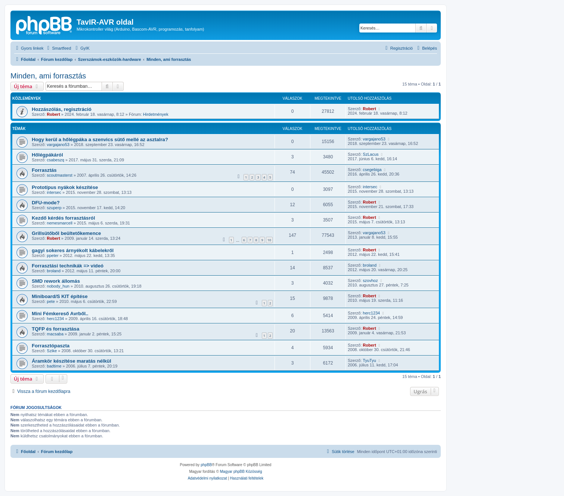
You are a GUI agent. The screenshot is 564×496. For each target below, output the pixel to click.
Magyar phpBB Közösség (241, 471)
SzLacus (370, 154)
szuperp (54, 207)
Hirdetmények (155, 114)
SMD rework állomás (56, 281)
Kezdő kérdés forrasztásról (63, 218)
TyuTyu (369, 360)
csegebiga (372, 169)
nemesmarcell (59, 223)
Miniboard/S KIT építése (59, 296)
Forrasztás (44, 170)
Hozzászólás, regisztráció (62, 109)
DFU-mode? (46, 202)
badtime (54, 366)
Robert (53, 114)
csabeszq (55, 160)
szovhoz (370, 280)
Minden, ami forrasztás (48, 76)
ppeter (52, 255)
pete (51, 301)
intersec (54, 192)
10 (269, 240)
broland (54, 271)
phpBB (206, 465)
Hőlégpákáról (47, 155)
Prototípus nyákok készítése (65, 187)
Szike (52, 350)
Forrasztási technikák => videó (67, 266)
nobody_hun (58, 286)
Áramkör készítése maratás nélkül (71, 361)
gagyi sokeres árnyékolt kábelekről (73, 250)
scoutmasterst (59, 175)
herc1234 (55, 318)
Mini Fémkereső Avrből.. (60, 313)
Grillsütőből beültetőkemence (66, 233)
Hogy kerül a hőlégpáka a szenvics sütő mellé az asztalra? (100, 139)
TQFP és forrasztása (55, 329)
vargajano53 (58, 144)
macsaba (55, 334)
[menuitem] (58, 48)
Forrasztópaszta (50, 345)
